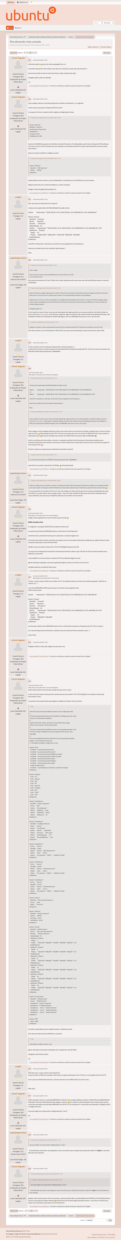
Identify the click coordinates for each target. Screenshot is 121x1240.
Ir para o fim (13, 52)
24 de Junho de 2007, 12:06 (40, 1168)
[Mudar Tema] (31, 2)
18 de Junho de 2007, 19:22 (40, 199)
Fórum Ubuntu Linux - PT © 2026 (103, 1234)
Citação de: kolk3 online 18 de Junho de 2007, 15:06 (44, 265)
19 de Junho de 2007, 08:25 (35, 372)
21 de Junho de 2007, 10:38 (40, 642)
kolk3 (19, 197)
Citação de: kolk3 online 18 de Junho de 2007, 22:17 (44, 454)
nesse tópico (44, 314)
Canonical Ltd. (52, 1234)
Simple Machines (25, 1237)
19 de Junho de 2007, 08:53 (40, 475)
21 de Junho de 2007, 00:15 (35, 513)
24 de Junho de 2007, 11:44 (40, 1095)
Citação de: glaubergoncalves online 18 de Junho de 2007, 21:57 (47, 411)
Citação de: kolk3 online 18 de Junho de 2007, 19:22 (44, 378)
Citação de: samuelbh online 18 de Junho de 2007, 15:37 (45, 322)
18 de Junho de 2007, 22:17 (40, 342)
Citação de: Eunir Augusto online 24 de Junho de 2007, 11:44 (46, 1140)
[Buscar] (102, 22)
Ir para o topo (14, 1210)
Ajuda (89, 1237)
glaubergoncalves (18, 258)
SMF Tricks (26, 1231)
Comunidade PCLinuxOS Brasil (39, 86)
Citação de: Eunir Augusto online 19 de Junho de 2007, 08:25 (46, 480)
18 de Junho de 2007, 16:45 (40, 99)
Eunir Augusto (19, 58)
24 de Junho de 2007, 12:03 (40, 1134)
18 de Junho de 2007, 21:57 (40, 260)
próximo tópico (105, 47)
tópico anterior (93, 47)
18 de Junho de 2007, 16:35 (40, 60)
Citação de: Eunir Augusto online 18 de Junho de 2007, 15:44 (46, 288)
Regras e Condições (98, 1237)
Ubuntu (43, 1234)
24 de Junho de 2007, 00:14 (40, 1068)
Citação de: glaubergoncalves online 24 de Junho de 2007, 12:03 (47, 1174)
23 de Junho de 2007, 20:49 (35, 685)
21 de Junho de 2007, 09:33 (40, 576)
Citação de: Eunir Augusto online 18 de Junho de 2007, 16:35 (46, 117)
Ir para (82, 1220)
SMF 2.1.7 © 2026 (12, 1237)
